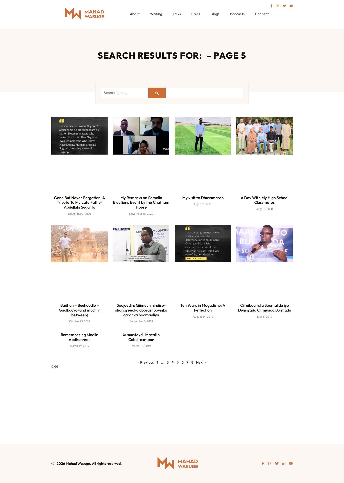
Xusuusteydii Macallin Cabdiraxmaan (141, 337)
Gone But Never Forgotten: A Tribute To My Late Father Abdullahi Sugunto (79, 202)
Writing (156, 13)
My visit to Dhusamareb (203, 197)
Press (195, 13)
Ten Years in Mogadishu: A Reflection (202, 308)
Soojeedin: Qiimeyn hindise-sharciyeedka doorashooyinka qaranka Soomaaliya (141, 310)
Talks (177, 13)
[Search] (157, 93)
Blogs (215, 13)
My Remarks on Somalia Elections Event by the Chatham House (141, 202)
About (135, 13)
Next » (201, 362)
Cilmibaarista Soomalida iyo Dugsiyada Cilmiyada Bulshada (264, 308)
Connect (262, 13)
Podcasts (237, 13)
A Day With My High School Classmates (264, 200)
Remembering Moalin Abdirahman (79, 337)
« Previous (146, 362)
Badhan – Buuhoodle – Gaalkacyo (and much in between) (79, 310)
